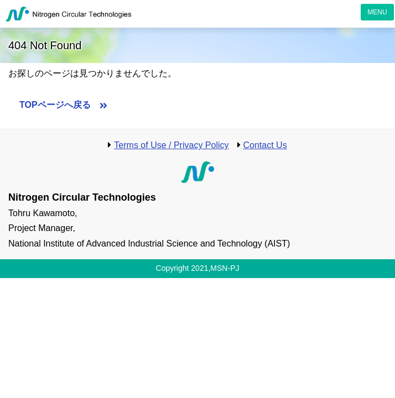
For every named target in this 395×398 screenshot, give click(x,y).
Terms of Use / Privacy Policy (171, 145)
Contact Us (265, 145)
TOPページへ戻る (55, 104)
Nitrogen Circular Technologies (69, 14)
